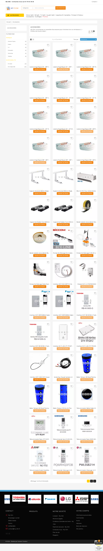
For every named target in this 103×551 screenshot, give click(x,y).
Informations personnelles (84, 522)
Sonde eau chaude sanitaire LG (63, 382)
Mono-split (30, 15)
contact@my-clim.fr (14, 536)
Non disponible (17, 67)
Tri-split (43, 15)
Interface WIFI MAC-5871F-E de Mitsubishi (65, 287)
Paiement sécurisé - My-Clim (61, 534)
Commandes (80, 525)
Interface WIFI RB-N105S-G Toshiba (40, 351)
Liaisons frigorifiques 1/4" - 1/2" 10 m (87, 98)
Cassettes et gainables (63, 15)
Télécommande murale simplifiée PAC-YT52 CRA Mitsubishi (47, 477)
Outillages (38, 16)
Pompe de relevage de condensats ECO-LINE (67, 256)
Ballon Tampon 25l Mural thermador (87, 382)
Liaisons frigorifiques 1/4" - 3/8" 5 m (40, 67)
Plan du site (56, 539)
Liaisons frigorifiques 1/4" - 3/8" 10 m (63, 67)
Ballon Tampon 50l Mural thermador (40, 414)
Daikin (17, 44)
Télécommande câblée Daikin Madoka (88, 414)
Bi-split (37, 15)
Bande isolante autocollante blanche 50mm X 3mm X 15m (47, 256)
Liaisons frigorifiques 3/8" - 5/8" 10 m (40, 161)
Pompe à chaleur (77, 15)
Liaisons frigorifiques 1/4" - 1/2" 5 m (63, 98)
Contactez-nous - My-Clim (60, 536)
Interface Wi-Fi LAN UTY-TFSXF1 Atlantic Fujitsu (67, 351)
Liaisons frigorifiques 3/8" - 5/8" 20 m (87, 161)
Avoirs (78, 527)
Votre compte (82, 518)
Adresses (79, 530)
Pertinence (88, 39)
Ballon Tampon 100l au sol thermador (64, 414)
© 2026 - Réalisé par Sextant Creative (16, 549)
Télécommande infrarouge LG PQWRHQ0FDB (67, 477)
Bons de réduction (81, 533)
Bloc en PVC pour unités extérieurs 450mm (90, 193)
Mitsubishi (17, 50)
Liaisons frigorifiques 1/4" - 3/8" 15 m (87, 67)
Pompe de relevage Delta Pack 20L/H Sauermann (45, 287)
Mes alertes (79, 536)
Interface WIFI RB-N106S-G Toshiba (87, 319)
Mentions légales (58, 525)
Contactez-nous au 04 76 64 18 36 (23, 1)
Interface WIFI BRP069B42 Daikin (40, 319)
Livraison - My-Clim (58, 523)
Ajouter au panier (40, 70)
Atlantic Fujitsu (17, 41)
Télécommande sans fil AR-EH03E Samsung (66, 445)
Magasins (55, 542)
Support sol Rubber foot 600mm (40, 224)
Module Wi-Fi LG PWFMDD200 (86, 287)
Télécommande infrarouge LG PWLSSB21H (89, 477)
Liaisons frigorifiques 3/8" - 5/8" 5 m (87, 130)
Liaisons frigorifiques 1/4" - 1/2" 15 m (40, 130)
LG (17, 47)
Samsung (17, 53)
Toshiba (17, 56)
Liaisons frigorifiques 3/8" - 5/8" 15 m (63, 161)
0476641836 (11, 533)
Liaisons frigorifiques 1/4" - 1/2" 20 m (63, 130)
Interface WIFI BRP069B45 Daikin (63, 319)
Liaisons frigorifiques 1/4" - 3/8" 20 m (40, 98)
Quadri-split (50, 15)
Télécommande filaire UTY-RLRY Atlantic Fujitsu (44, 445)
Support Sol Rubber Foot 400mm (63, 224)
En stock (17, 64)
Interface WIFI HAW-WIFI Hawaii (39, 382)
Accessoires (30, 16)
